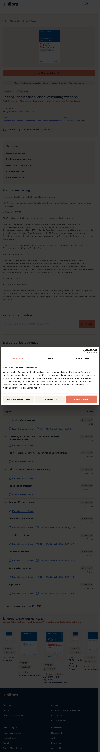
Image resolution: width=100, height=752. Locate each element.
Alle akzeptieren (81, 399)
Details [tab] (50, 358)
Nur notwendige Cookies (18, 399)
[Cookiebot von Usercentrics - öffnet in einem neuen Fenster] (85, 351)
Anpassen (50, 399)
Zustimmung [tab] (17, 358)
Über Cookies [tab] (82, 358)
